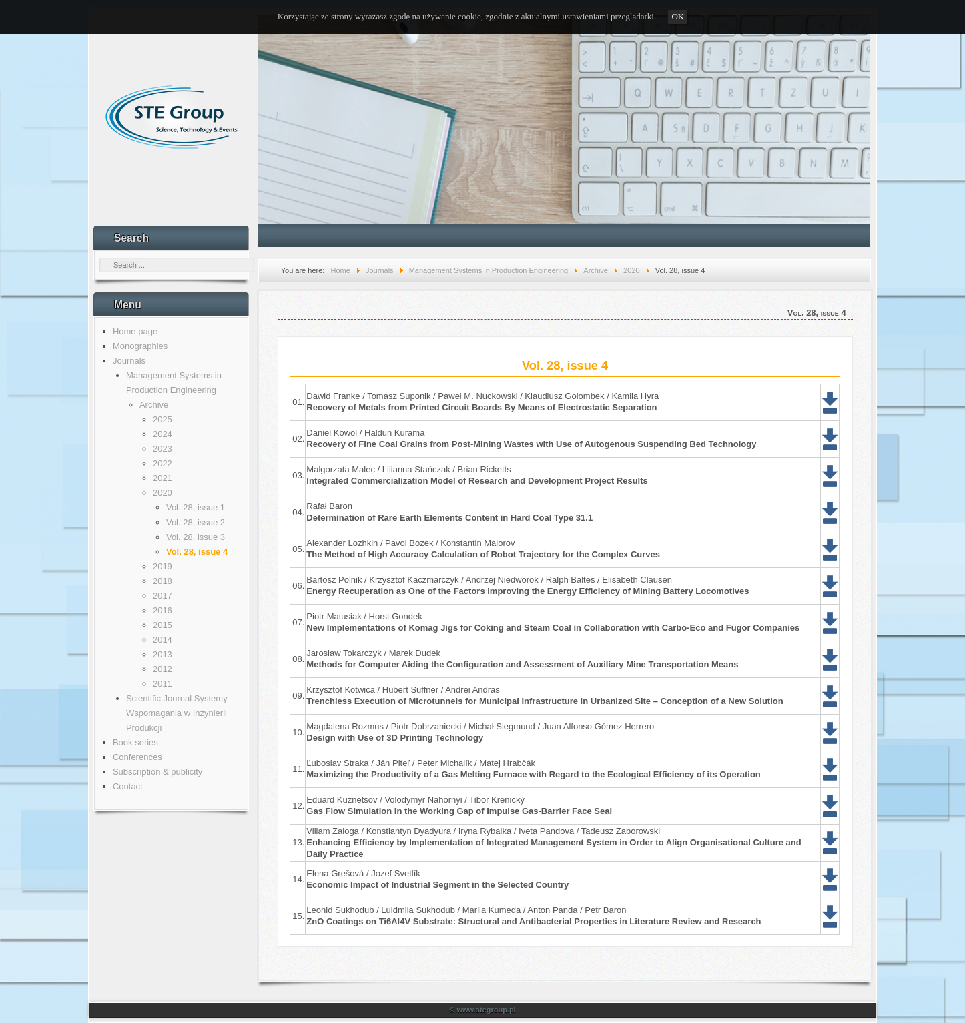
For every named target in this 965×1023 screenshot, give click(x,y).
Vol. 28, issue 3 (195, 537)
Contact (128, 786)
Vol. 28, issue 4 (197, 552)
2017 (162, 596)
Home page (135, 331)
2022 (162, 463)
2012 (162, 669)
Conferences (137, 757)
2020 (162, 493)
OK (677, 16)
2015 (162, 625)
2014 (162, 640)
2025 (162, 419)
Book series (135, 742)
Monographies (140, 346)
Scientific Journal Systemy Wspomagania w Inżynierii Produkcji (177, 713)
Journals (129, 361)
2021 (162, 478)
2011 (162, 684)
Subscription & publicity (157, 772)
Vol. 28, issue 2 (195, 522)
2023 (162, 449)
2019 (162, 566)
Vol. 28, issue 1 (195, 507)
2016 (162, 610)
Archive (153, 405)
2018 (162, 581)
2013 (162, 654)
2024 (162, 434)
